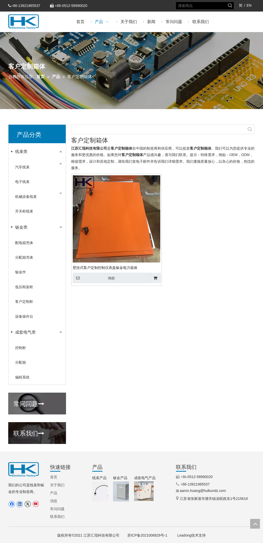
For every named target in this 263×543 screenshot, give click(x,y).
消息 (53, 501)
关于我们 (57, 485)
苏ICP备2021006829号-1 (147, 535)
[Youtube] (35, 504)
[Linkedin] (19, 504)
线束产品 (99, 478)
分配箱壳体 (24, 257)
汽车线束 (22, 167)
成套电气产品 (145, 478)
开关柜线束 (24, 211)
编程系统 (22, 377)
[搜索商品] (201, 5)
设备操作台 (24, 316)
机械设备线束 (26, 197)
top (255, 524)
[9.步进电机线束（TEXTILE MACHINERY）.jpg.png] (102, 491)
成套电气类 (25, 332)
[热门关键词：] (230, 5)
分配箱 (20, 362)
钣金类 (21, 227)
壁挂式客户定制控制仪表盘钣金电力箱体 (105, 268)
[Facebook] (11, 504)
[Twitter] (27, 504)
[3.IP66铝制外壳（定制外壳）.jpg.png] (123, 491)
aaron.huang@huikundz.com (203, 491)
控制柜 (20, 348)
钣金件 (20, 272)
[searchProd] (158, 129)
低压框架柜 (24, 287)
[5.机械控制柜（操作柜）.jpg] (144, 491)
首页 (53, 477)
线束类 (21, 151)
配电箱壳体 (24, 243)
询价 (94, 278)
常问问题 (28, 403)
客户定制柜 (24, 301)
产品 (53, 493)
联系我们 (28, 432)
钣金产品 (120, 478)
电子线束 (22, 182)
